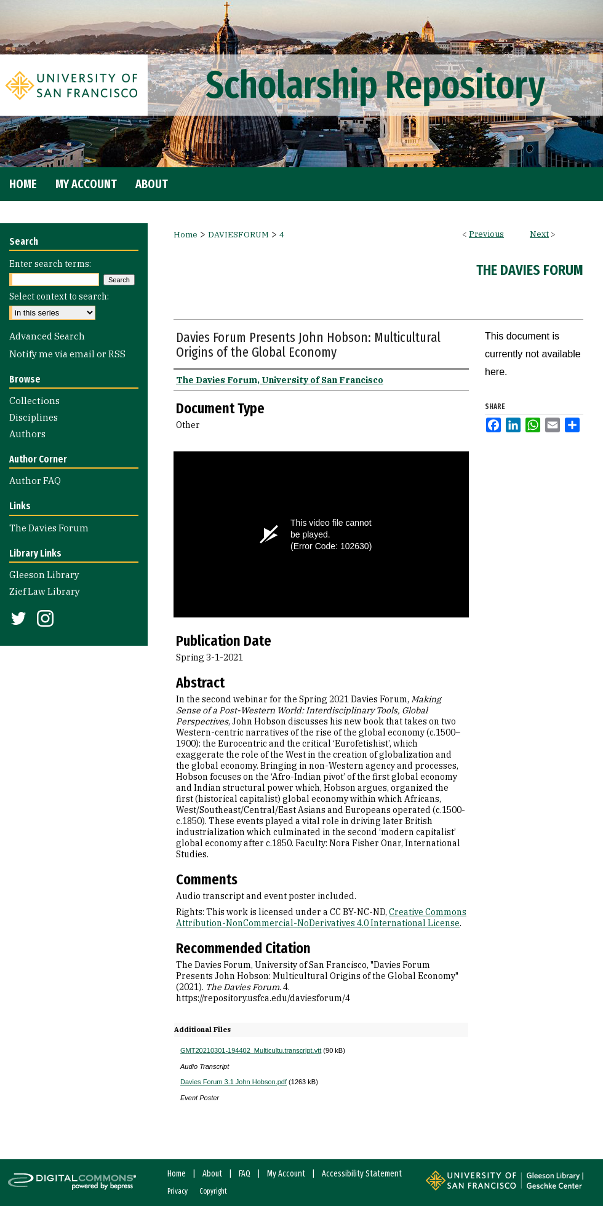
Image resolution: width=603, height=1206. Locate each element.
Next (539, 234)
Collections (34, 401)
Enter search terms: (50, 263)
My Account (286, 1173)
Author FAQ (35, 480)
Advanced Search (47, 336)
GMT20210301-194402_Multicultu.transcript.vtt (250, 1050)
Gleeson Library (44, 575)
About (212, 1173)
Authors (27, 434)
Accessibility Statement (362, 1173)
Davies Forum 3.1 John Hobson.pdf (233, 1081)
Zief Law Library (44, 591)
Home (186, 234)
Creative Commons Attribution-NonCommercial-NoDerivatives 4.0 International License (321, 917)
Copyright (213, 1191)
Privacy (177, 1191)
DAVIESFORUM (238, 234)
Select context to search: (59, 296)
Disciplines (33, 417)
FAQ (244, 1173)
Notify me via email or (67, 354)
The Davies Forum (529, 270)
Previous (486, 234)
